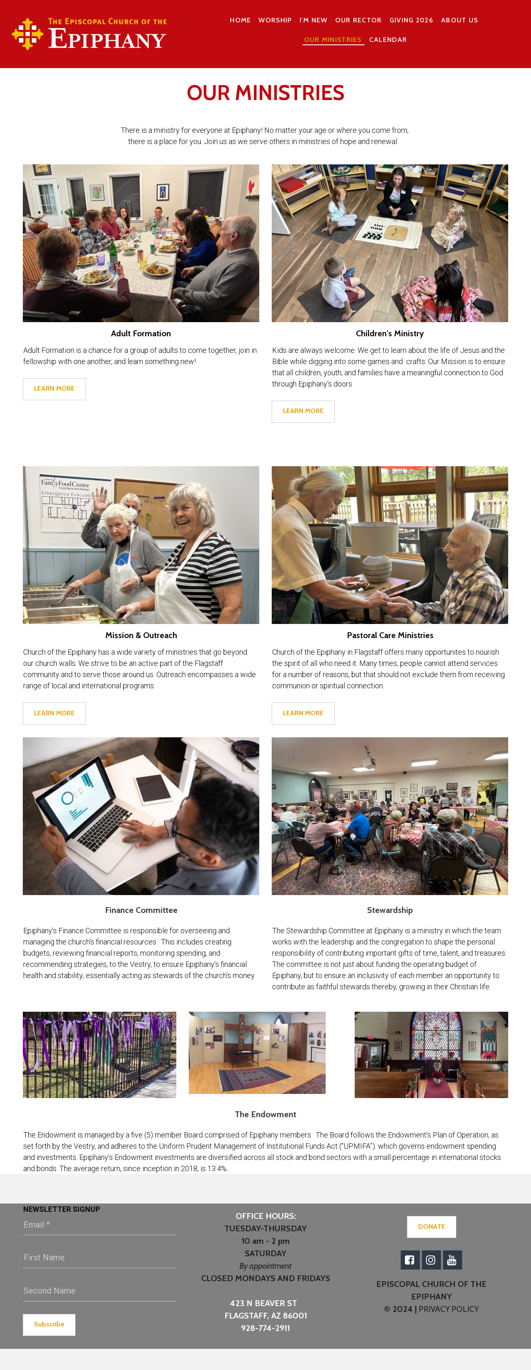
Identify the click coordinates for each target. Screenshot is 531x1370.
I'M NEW (314, 20)
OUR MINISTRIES (333, 40)
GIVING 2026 (412, 20)
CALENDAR (388, 40)
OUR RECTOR (358, 20)
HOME (240, 20)
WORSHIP (275, 20)
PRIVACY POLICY (448, 1309)
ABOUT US (459, 20)
